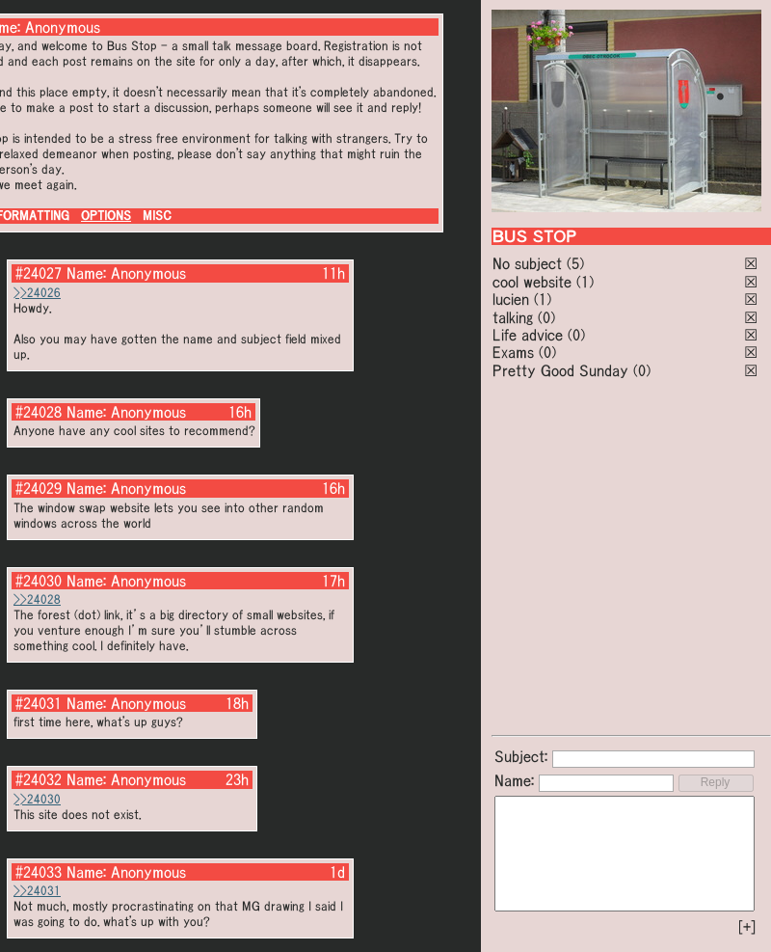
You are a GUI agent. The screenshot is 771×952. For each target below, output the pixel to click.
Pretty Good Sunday (560, 370)
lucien (510, 299)
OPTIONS (106, 215)
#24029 (38, 488)
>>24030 (37, 799)
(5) (575, 263)
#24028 (38, 412)
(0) (546, 317)
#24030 (38, 580)
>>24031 (37, 890)
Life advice (527, 334)
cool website (532, 281)
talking (512, 317)
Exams (513, 352)
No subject (529, 263)
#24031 (38, 703)
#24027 (38, 273)
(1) (585, 281)
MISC (157, 215)
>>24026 (37, 292)
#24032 (38, 779)
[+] (747, 927)
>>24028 (37, 599)
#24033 (38, 872)
